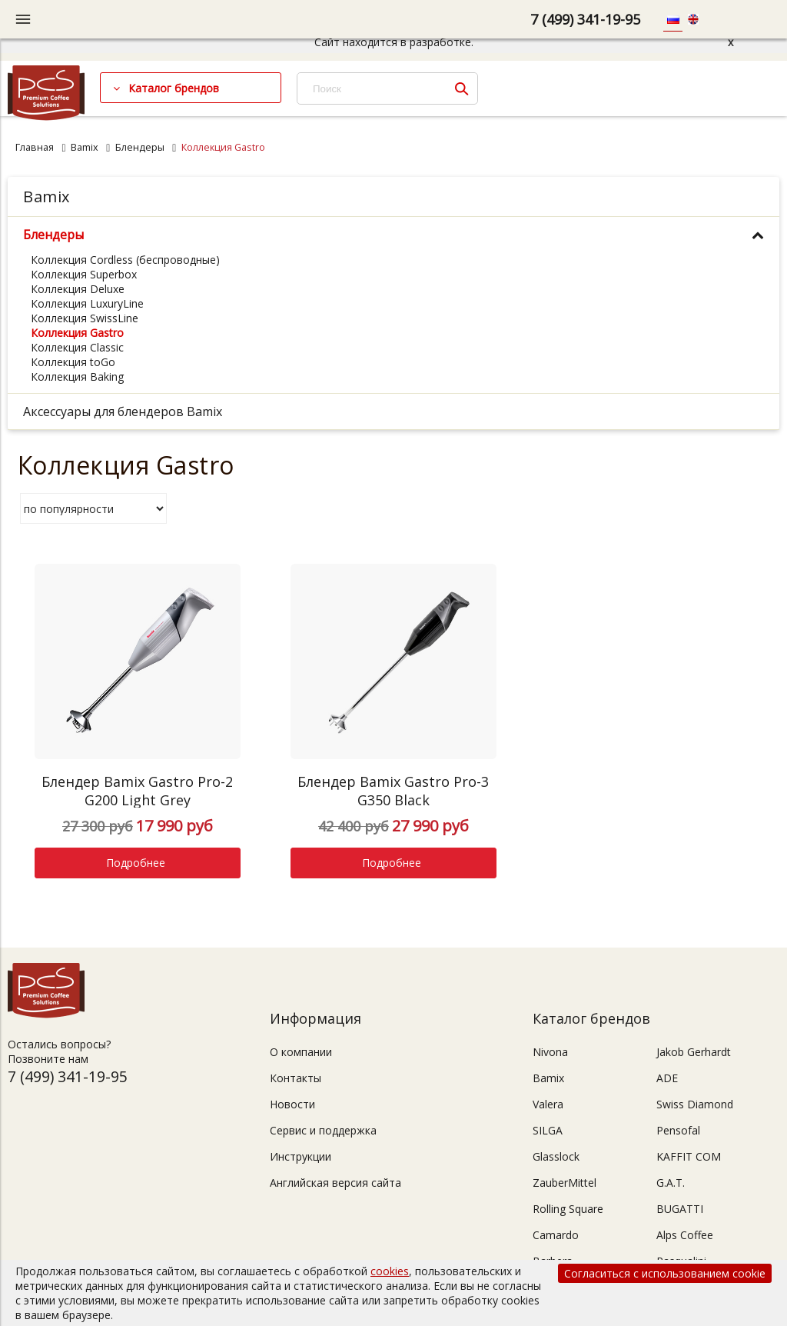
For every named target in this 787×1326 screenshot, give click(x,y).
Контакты (295, 1078)
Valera (548, 1104)
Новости (292, 1104)
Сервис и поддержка (323, 1130)
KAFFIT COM (688, 1156)
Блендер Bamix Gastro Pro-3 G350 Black (393, 790)
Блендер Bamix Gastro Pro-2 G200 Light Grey (137, 790)
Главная (34, 147)
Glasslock (556, 1156)
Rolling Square (568, 1208)
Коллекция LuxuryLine (87, 303)
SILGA (548, 1130)
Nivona (550, 1051)
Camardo (556, 1235)
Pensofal (678, 1130)
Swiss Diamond (694, 1104)
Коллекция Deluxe (78, 289)
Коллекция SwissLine (84, 318)
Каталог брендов (173, 88)
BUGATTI (679, 1208)
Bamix (84, 147)
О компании (301, 1051)
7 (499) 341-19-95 (585, 19)
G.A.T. (670, 1182)
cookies (389, 1271)
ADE (667, 1078)
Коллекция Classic (77, 347)
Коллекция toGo (73, 362)
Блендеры (139, 147)
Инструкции (300, 1156)
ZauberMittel (564, 1182)
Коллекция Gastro (77, 332)
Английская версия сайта (335, 1182)
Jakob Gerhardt (693, 1051)
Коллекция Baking (77, 376)
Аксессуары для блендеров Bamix (122, 411)
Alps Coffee (684, 1235)
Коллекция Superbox (84, 274)
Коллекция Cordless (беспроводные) (125, 259)
